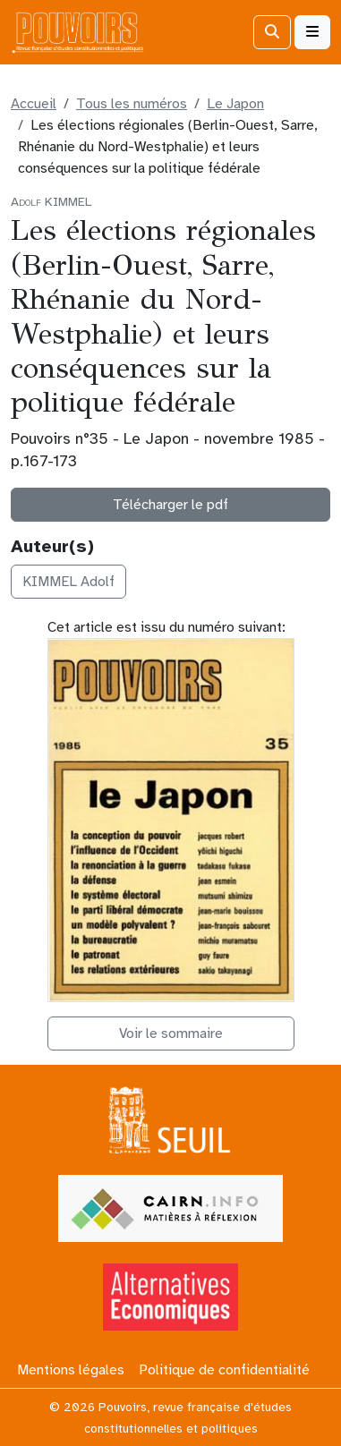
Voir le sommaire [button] (171, 1033)
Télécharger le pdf (170, 505)
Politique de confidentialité (224, 1370)
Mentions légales (70, 1370)
